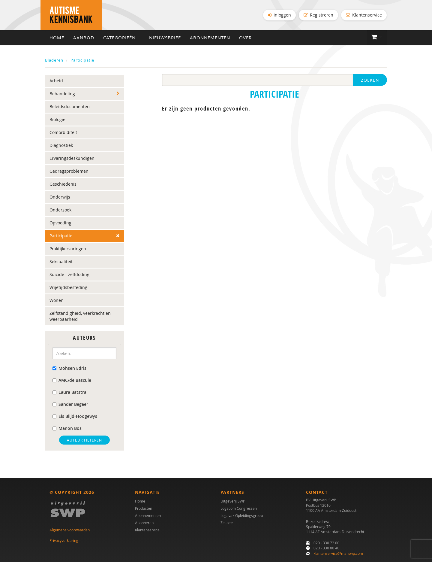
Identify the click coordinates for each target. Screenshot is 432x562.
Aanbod (83, 38)
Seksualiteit (61, 262)
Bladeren (54, 60)
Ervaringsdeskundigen (72, 159)
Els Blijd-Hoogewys (74, 416)
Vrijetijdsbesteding (68, 288)
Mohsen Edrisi (70, 368)
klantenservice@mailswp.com (338, 553)
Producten (143, 508)
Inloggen (279, 15)
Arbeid (56, 81)
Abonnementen (210, 38)
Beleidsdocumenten (70, 107)
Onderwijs (60, 197)
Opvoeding (60, 223)
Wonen (57, 301)
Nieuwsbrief (165, 38)
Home (57, 38)
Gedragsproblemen (69, 172)
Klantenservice (364, 15)
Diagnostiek (61, 146)
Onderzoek (60, 210)
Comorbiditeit (63, 133)
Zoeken (370, 81)
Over (245, 38)
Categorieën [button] (121, 38)
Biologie (57, 120)
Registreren (318, 15)
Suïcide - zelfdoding (69, 275)
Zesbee (226, 523)
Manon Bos (67, 428)
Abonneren (144, 523)
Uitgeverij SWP (232, 501)
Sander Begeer (70, 404)
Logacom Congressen (238, 508)
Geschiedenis (63, 184)
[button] (377, 37)
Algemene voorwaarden (70, 530)
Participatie (82, 60)
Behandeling (62, 94)
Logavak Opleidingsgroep (241, 515)
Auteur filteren (84, 440)
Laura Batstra (69, 392)
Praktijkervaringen (68, 249)
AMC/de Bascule (71, 380)
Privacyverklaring (64, 540)
